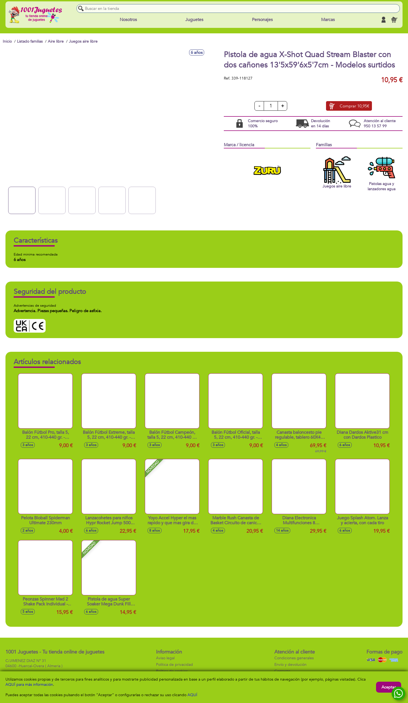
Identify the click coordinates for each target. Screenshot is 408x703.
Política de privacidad (174, 664)
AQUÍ (192, 695)
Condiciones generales (294, 658)
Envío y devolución (290, 664)
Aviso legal (165, 658)
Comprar (354, 106)
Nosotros (128, 20)
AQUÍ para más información (29, 684)
